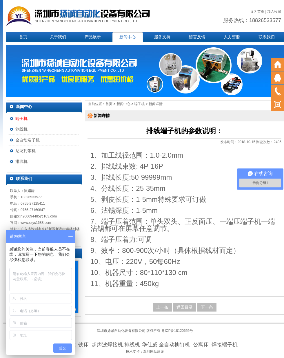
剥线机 (21, 129)
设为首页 (257, 12)
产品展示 (93, 37)
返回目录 (184, 307)
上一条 (162, 307)
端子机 (21, 118)
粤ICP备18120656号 (177, 331)
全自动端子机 (27, 140)
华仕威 (149, 345)
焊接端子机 (225, 345)
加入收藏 (274, 12)
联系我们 (266, 37)
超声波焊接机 (107, 345)
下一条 (207, 307)
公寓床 (201, 345)
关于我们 (58, 37)
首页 (23, 37)
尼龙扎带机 (25, 150)
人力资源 (232, 37)
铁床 (83, 345)
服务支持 (162, 37)
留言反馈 (197, 37)
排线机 (21, 161)
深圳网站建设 (153, 352)
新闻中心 (127, 37)
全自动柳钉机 (174, 345)
